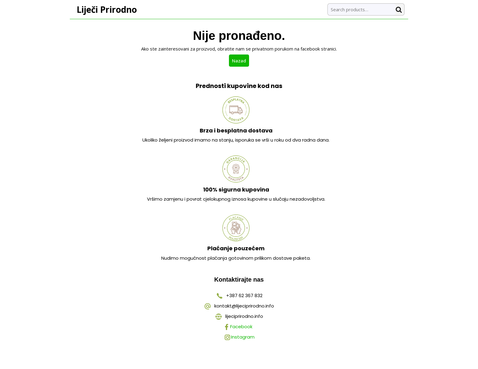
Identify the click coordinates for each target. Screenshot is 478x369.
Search (400, 10)
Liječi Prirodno (107, 9)
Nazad (240, 60)
